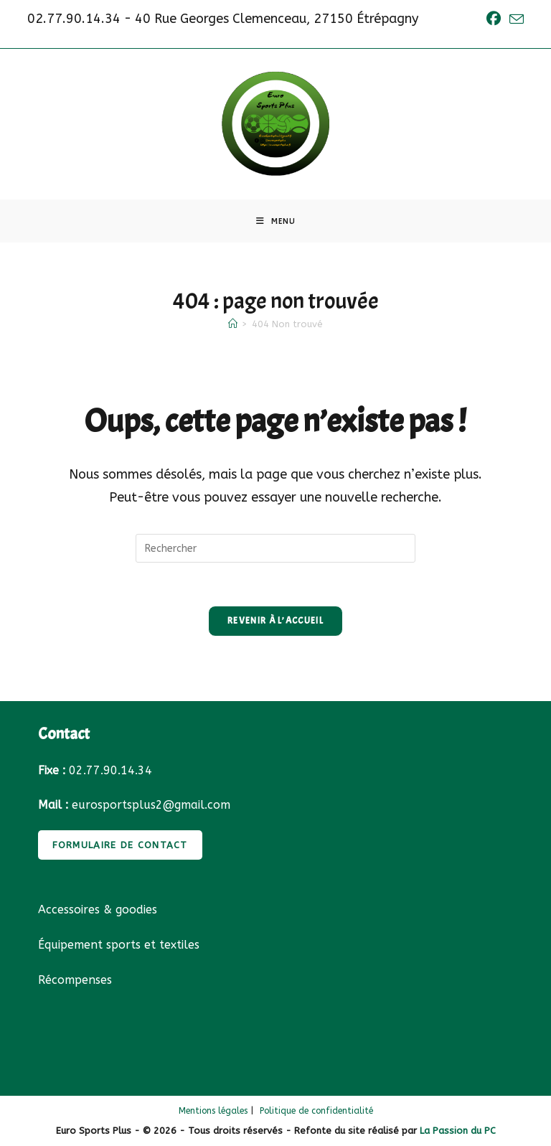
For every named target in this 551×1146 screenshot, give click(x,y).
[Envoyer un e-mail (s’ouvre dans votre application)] (514, 19)
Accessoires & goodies (97, 909)
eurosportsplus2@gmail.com (151, 805)
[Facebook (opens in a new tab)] (493, 19)
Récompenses (75, 980)
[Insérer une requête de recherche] (275, 548)
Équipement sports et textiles (118, 945)
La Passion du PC (458, 1130)
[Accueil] (232, 324)
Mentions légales (213, 1111)
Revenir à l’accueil (275, 620)
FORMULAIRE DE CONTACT (119, 845)
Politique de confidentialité (316, 1111)
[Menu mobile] (275, 221)
